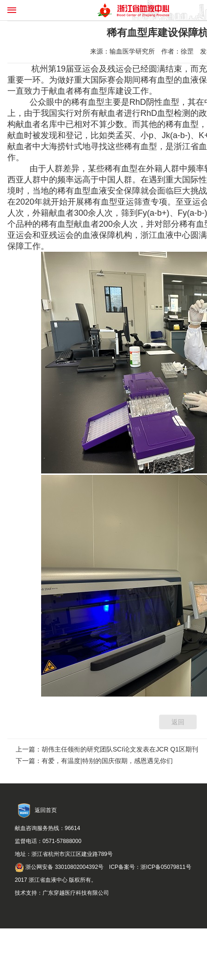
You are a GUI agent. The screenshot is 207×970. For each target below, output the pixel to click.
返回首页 (46, 810)
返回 (177, 722)
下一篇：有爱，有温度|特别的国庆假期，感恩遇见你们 (94, 760)
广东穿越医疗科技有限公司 (76, 893)
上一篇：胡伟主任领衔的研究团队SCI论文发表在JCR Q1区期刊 (107, 749)
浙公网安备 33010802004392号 (59, 867)
